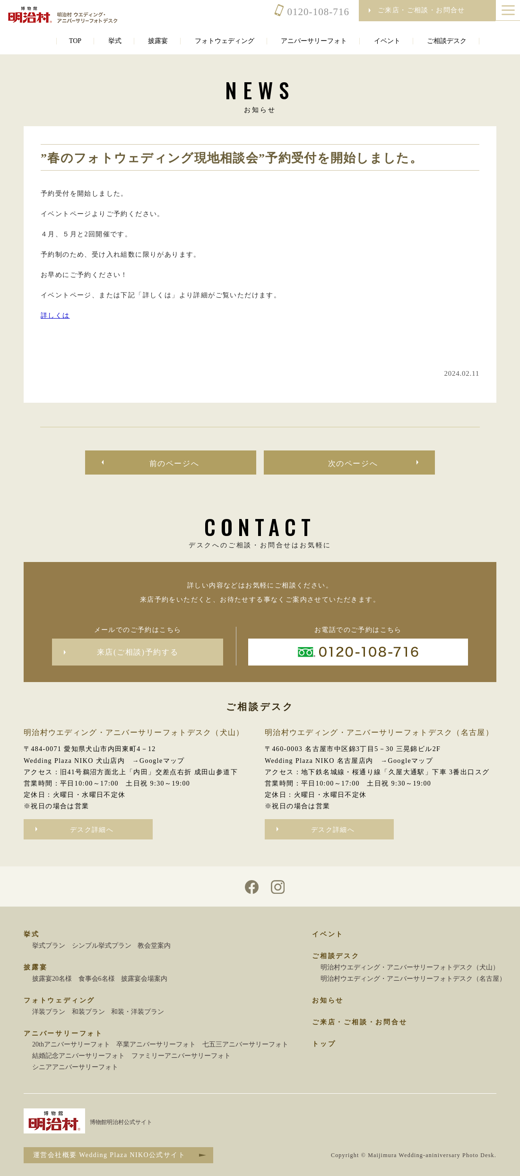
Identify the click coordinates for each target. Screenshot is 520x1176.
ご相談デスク (447, 41)
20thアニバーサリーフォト (71, 1044)
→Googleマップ (158, 760)
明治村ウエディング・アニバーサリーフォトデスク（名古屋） (413, 978)
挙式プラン (48, 945)
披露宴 (158, 41)
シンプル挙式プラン (101, 945)
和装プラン (88, 1011)
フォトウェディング (224, 41)
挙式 (114, 41)
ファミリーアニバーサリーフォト (181, 1055)
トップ (324, 1043)
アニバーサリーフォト (314, 41)
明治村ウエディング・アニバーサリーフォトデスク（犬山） (410, 967)
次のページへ (353, 463)
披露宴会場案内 (144, 978)
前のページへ (174, 463)
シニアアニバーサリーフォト (75, 1067)
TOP (75, 41)
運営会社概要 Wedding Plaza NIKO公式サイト (109, 1155)
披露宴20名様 (52, 978)
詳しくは (55, 315)
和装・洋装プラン (137, 1011)
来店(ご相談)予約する (137, 652)
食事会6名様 (96, 978)
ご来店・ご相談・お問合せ (359, 1022)
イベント (387, 41)
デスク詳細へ (91, 829)
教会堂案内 (154, 945)
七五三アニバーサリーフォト (245, 1044)
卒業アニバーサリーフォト (156, 1044)
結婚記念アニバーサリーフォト (78, 1055)
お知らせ (328, 1000)
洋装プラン (48, 1011)
